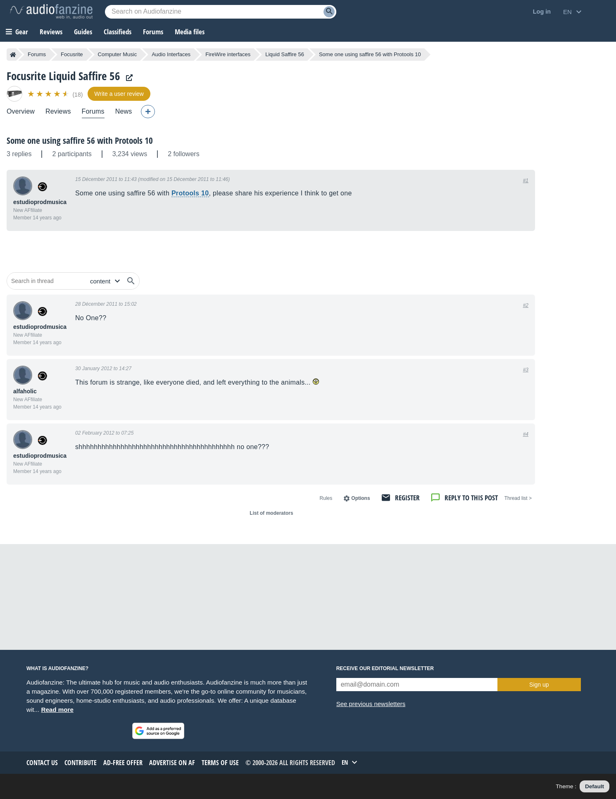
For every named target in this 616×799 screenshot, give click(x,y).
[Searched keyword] (220, 12)
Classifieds (117, 31)
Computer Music (117, 54)
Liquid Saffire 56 (284, 54)
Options (360, 498)
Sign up (539, 684)
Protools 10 (190, 193)
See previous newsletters (371, 703)
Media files (190, 31)
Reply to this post (471, 497)
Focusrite (72, 54)
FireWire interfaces (227, 54)
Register (407, 497)
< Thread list (518, 498)
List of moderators (271, 513)
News (123, 111)
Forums (37, 54)
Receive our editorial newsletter (385, 668)
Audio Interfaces (171, 54)
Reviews (51, 31)
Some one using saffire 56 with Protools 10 (80, 140)
